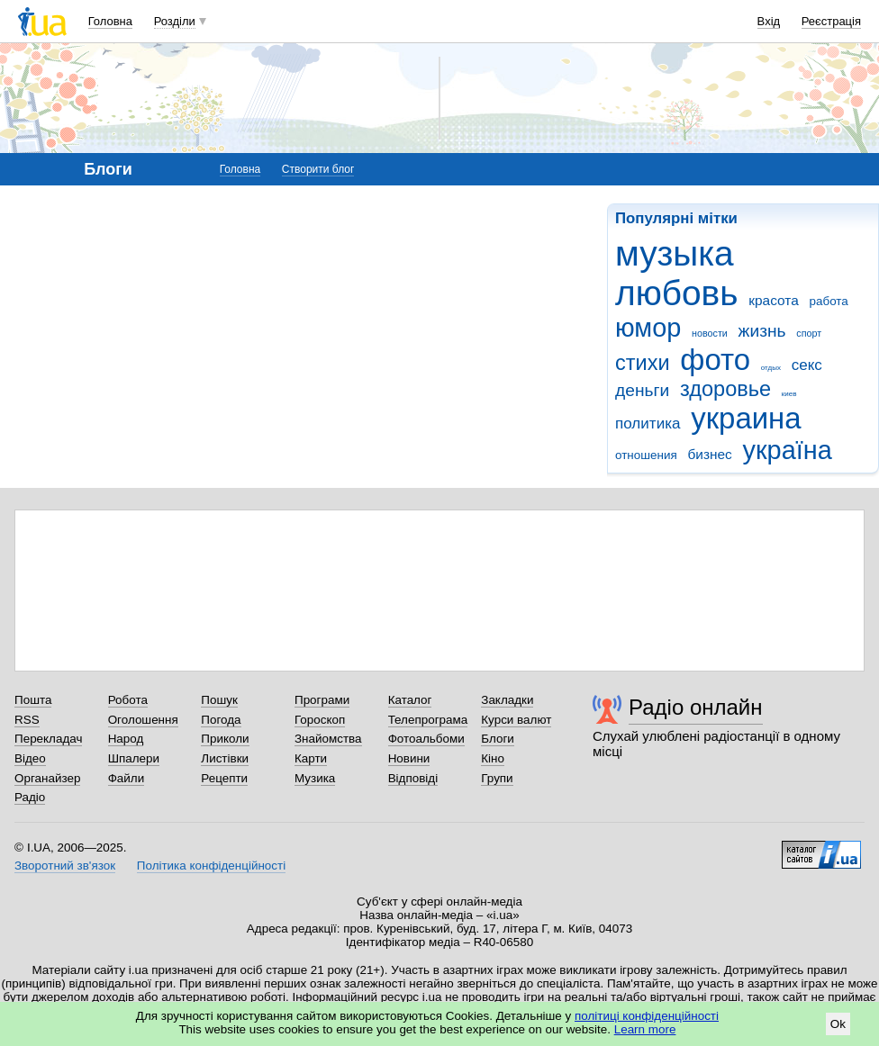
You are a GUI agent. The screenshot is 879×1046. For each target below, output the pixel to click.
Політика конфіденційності (211, 865)
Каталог (410, 700)
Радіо (29, 797)
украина (746, 418)
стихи (642, 362)
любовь (676, 293)
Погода (220, 719)
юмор (648, 327)
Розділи (174, 21)
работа (828, 301)
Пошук (219, 700)
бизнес (709, 454)
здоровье (725, 389)
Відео (30, 758)
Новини (409, 758)
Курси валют (516, 719)
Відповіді (413, 778)
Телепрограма (428, 719)
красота (773, 300)
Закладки (507, 700)
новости (710, 333)
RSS (27, 719)
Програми (322, 700)
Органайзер (47, 778)
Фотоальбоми (426, 738)
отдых (771, 368)
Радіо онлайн (696, 707)
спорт (808, 333)
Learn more (645, 1029)
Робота (128, 700)
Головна (110, 21)
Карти (311, 758)
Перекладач (48, 738)
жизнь (762, 330)
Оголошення (143, 719)
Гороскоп (320, 719)
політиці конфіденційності (647, 1016)
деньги (642, 390)
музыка (674, 253)
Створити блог (318, 169)
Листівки (225, 758)
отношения (646, 455)
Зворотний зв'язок (64, 865)
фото (715, 359)
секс (807, 365)
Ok (838, 1024)
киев (789, 394)
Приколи (225, 738)
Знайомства (328, 738)
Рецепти (224, 778)
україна (787, 450)
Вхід (769, 21)
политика (648, 423)
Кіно (492, 758)
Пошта (32, 700)
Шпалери (133, 758)
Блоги (497, 738)
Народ (126, 738)
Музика (315, 778)
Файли (126, 778)
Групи (496, 778)
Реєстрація (831, 21)
